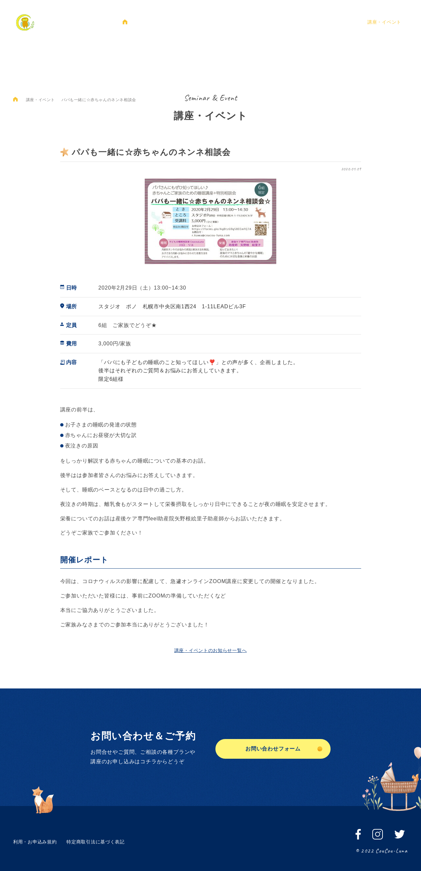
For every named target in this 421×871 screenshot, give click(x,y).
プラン (252, 22)
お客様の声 (283, 22)
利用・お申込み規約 (35, 841)
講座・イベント (384, 22)
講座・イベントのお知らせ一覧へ (210, 650)
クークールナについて (163, 22)
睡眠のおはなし (216, 22)
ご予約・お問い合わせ (331, 22)
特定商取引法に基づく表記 (95, 841)
